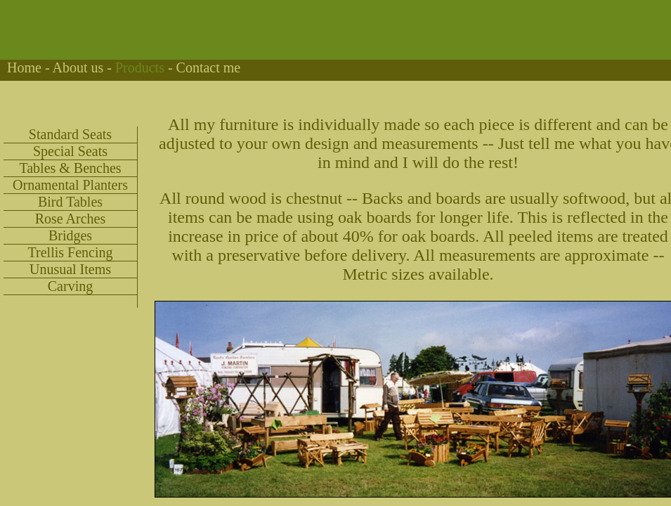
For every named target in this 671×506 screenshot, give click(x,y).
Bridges (70, 235)
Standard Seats (70, 134)
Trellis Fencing (70, 252)
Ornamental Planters (70, 185)
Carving (70, 286)
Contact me (208, 67)
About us (77, 67)
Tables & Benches (70, 168)
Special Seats (70, 151)
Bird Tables (70, 201)
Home (24, 67)
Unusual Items (70, 269)
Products (139, 67)
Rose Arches (70, 218)
